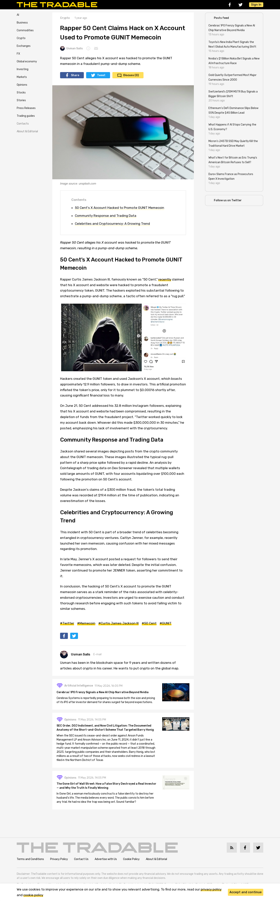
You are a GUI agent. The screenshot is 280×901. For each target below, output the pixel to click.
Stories (21, 100)
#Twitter (67, 623)
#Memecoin (86, 623)
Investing (22, 69)
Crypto (21, 38)
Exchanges (24, 46)
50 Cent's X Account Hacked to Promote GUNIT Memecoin (119, 208)
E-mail (97, 654)
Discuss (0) (131, 75)
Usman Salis (71, 48)
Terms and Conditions (30, 859)
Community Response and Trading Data (105, 216)
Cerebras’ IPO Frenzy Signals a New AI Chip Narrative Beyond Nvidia (103, 692)
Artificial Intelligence (79, 686)
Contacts (23, 123)
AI (18, 15)
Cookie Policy (131, 859)
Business (22, 22)
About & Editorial (27, 131)
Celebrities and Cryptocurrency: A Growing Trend (112, 224)
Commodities (25, 30)
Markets (22, 77)
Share (75, 75)
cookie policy (33, 895)
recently (164, 279)
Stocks (21, 92)
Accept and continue (245, 892)
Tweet (101, 75)
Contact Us (81, 859)
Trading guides (26, 116)
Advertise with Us (106, 859)
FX (18, 53)
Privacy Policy (59, 859)
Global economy (27, 61)
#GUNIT (166, 623)
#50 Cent (149, 623)
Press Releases (26, 108)
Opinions (22, 84)
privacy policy (211, 889)
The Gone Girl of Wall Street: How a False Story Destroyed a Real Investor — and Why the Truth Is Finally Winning (107, 786)
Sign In (256, 4)
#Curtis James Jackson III (118, 623)
